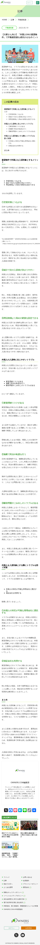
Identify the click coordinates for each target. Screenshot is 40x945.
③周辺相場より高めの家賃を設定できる (21, 119)
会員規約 (25, 880)
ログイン (12, 928)
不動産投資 (22, 20)
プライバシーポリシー (29, 884)
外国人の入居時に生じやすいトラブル (18, 124)
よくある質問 (7, 887)
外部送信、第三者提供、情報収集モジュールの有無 (20, 906)
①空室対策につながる (15, 114)
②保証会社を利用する (15, 146)
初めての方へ (7, 884)
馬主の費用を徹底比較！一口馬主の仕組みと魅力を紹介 (28, 835)
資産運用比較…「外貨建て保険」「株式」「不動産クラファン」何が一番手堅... (10, 855)
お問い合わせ (26, 877)
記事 (12, 20)
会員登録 (28, 928)
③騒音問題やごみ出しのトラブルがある (21, 131)
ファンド (6, 877)
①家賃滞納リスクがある (16, 126)
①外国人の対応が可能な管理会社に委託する (21, 142)
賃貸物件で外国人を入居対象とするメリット (19, 110)
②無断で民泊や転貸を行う (17, 129)
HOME (4, 20)
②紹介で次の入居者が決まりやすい (20, 117)
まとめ (6, 150)
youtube (23, 935)
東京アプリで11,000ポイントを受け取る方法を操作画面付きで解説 (10, 835)
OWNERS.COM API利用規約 (12, 909)
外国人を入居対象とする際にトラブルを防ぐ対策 (19, 137)
